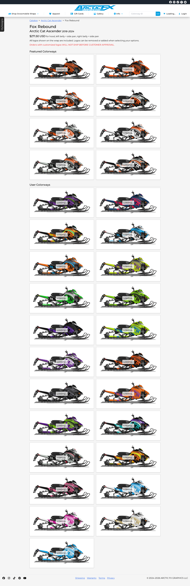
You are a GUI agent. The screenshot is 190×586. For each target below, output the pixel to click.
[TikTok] (14, 578)
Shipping (80, 578)
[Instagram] (9, 578)
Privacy (111, 578)
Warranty (91, 578)
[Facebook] (3, 578)
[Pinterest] (19, 578)
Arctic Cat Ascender (51, 20)
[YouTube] (24, 578)
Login (183, 14)
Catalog (34, 20)
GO (158, 14)
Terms (102, 578)
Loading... (169, 14)
